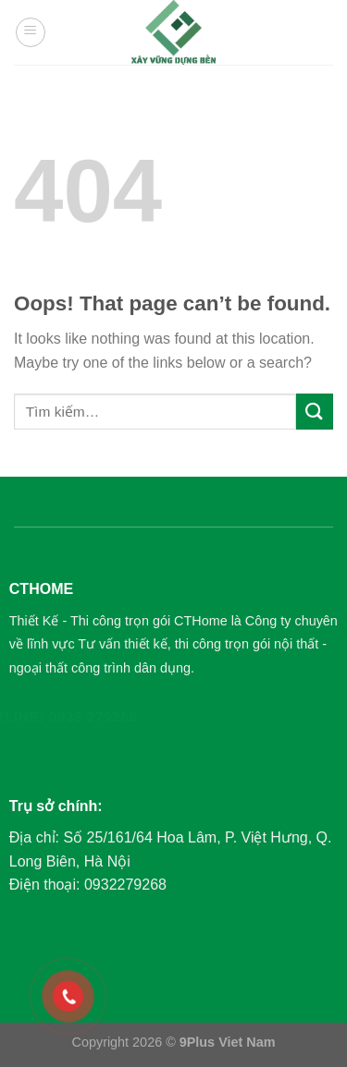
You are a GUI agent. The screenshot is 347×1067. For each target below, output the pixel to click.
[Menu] (30, 32)
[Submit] (314, 412)
